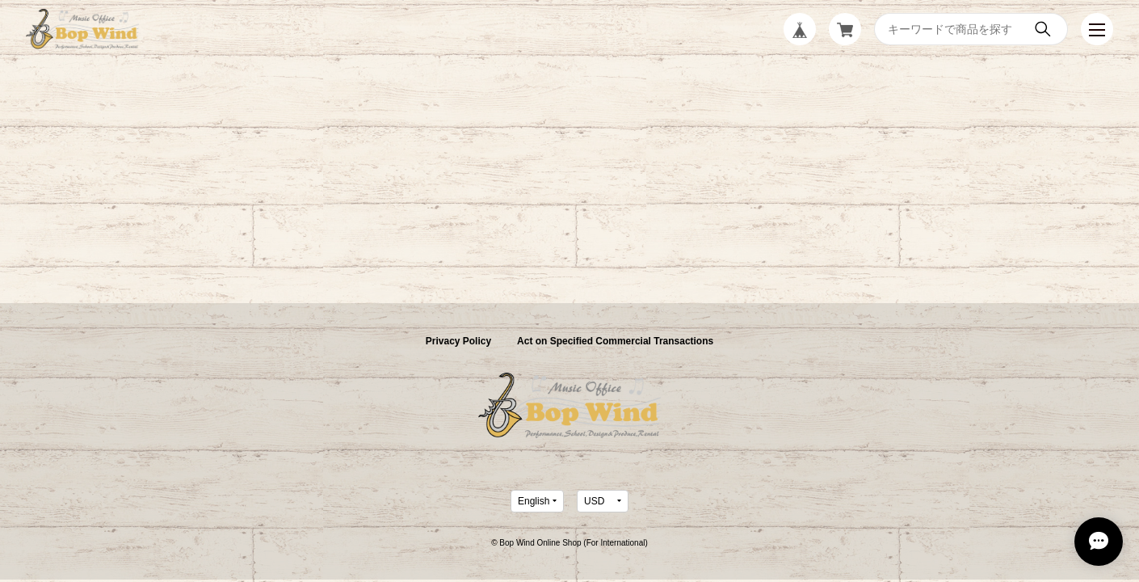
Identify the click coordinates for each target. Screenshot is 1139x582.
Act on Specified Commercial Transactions (615, 341)
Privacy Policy (458, 341)
